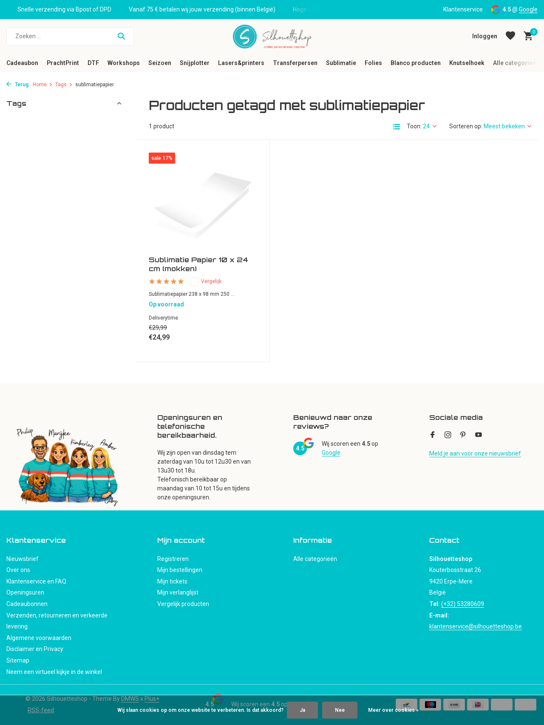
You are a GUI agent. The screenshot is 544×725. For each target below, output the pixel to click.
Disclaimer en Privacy (34, 649)
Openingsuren (25, 592)
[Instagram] (448, 435)
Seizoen (159, 62)
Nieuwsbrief (22, 558)
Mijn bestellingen (179, 569)
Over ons (18, 569)
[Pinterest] (463, 435)
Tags (64, 85)
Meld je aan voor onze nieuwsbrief (475, 453)
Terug (17, 85)
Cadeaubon (22, 62)
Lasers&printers (241, 62)
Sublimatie (341, 62)
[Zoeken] (70, 36)
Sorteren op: (465, 126)
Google (528, 9)
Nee (340, 710)
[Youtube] (478, 435)
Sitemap (17, 660)
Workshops (124, 62)
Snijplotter (195, 62)
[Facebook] (432, 435)
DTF (93, 62)
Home (43, 85)
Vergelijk (205, 281)
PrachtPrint (63, 62)
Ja (302, 710)
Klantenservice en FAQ (36, 581)
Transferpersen (295, 62)
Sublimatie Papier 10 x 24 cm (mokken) (198, 264)
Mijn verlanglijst (177, 592)
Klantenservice (463, 9)
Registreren (173, 558)
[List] (396, 126)
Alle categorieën (516, 62)
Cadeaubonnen (27, 603)
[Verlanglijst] (510, 36)
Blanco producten (416, 62)
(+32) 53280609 (462, 603)
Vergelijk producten (183, 603)
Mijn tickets (172, 581)
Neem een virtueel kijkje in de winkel (54, 671)
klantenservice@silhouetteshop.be (475, 626)
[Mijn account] (484, 36)
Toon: (414, 126)
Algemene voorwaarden (38, 637)
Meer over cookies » (393, 710)
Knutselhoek (466, 62)
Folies (373, 62)
